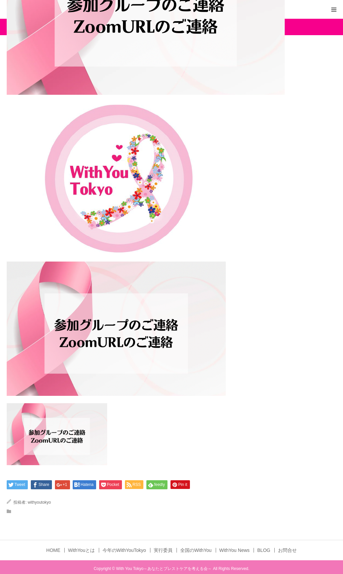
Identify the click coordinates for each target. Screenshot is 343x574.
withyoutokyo (39, 502)
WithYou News (234, 550)
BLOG (263, 550)
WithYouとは (81, 550)
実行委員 (163, 550)
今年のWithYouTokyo (124, 550)
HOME (53, 550)
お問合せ (287, 550)
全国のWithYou (196, 550)
